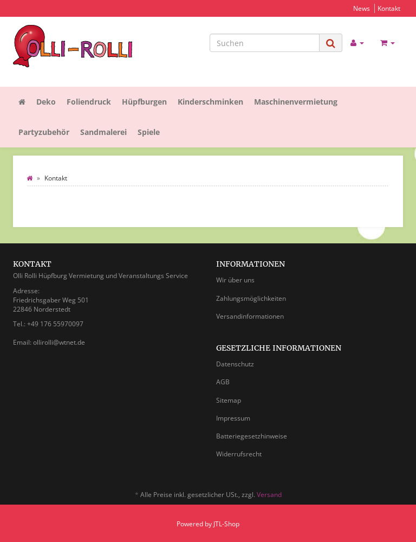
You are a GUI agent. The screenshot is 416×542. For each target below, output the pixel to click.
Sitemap (228, 400)
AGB (223, 381)
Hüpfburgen (144, 101)
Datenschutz (235, 364)
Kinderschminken (210, 101)
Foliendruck (89, 101)
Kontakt (389, 8)
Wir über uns (235, 280)
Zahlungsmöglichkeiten (251, 298)
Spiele (149, 132)
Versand (269, 494)
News (361, 8)
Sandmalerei (103, 132)
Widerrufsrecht (239, 454)
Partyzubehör (43, 132)
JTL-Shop (226, 523)
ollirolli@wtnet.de (59, 342)
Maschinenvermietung (295, 101)
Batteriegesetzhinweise (251, 436)
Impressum (233, 418)
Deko (46, 101)
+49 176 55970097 (55, 323)
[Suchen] (265, 43)
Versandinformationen (250, 316)
